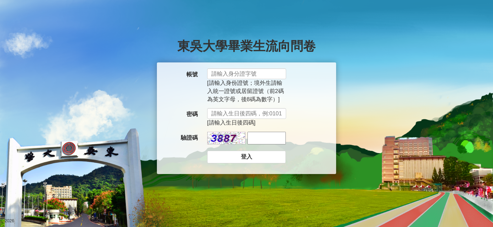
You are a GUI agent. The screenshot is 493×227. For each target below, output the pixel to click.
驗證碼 (189, 138)
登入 (246, 157)
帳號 (192, 74)
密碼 (192, 114)
